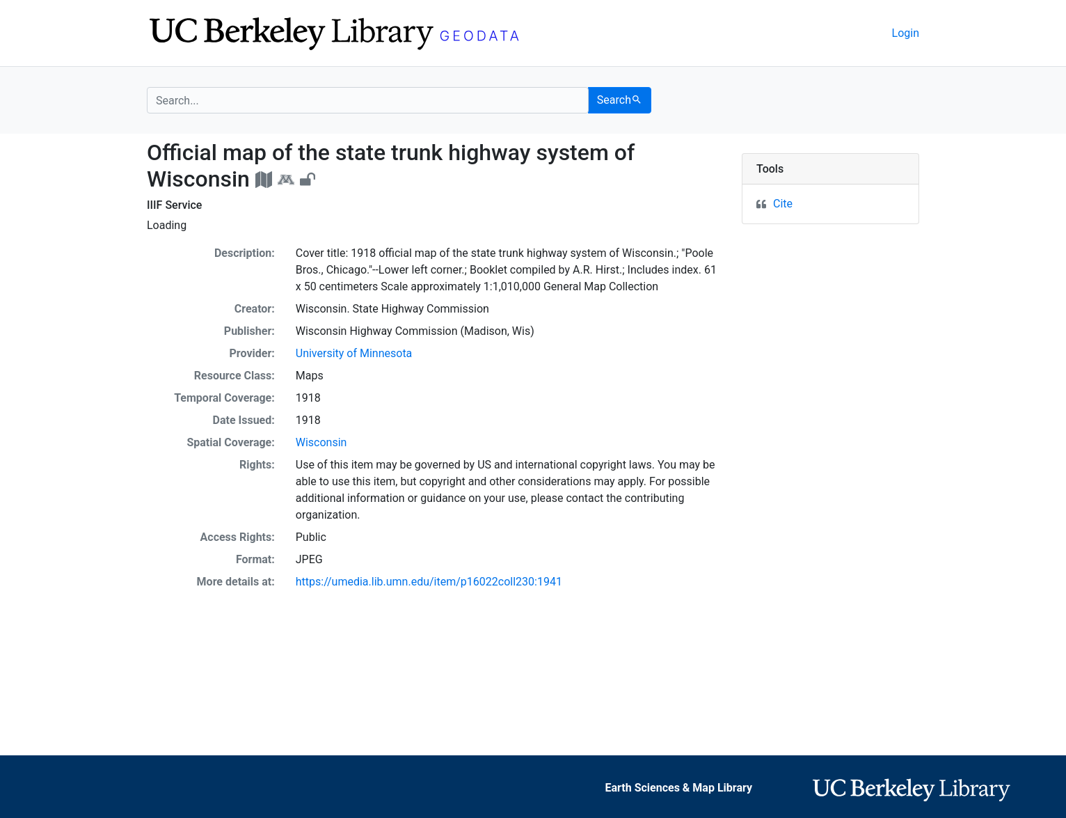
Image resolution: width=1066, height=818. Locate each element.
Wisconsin (321, 442)
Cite (783, 203)
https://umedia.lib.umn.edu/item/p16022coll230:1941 (429, 581)
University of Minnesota (354, 353)
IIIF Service (174, 205)
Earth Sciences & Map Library (678, 787)
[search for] (368, 100)
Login (905, 33)
